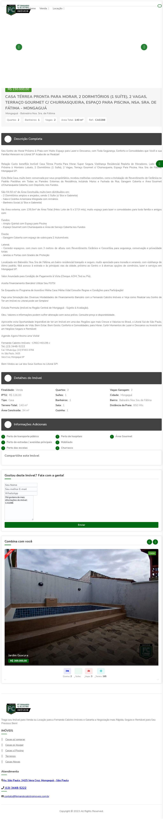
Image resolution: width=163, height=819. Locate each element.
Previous (19, 47)
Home (32, 8)
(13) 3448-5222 (15, 788)
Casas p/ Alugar (14, 745)
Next (144, 47)
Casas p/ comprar (15, 739)
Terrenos (10, 756)
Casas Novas (12, 761)
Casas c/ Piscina (14, 750)
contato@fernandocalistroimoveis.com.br (26, 796)
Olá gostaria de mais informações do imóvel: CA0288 (19, 507)
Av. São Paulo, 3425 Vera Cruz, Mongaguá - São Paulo (36, 780)
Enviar (81, 524)
